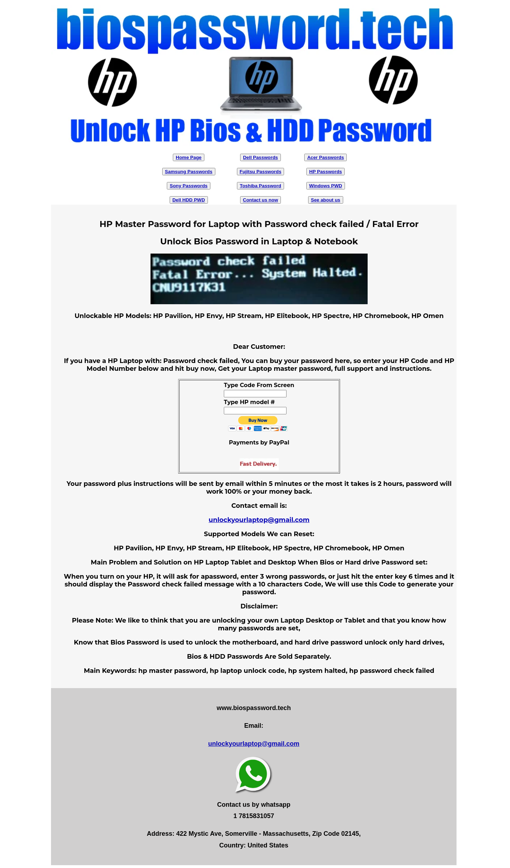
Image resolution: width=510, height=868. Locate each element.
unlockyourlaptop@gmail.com (259, 520)
